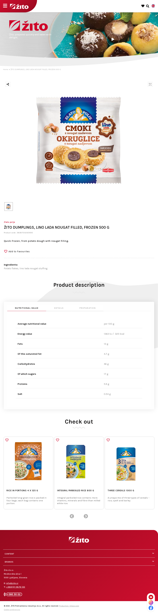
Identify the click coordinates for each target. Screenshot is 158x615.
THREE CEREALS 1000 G (121, 490)
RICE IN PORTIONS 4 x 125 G (22, 490)
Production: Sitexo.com (69, 606)
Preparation (87, 308)
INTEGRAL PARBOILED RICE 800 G (75, 490)
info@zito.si (12, 583)
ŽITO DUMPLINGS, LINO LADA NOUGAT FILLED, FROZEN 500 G (35, 69)
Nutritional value (27, 308)
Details (59, 308)
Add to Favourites (19, 251)
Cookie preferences (12, 610)
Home (5, 69)
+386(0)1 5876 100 (15, 587)
